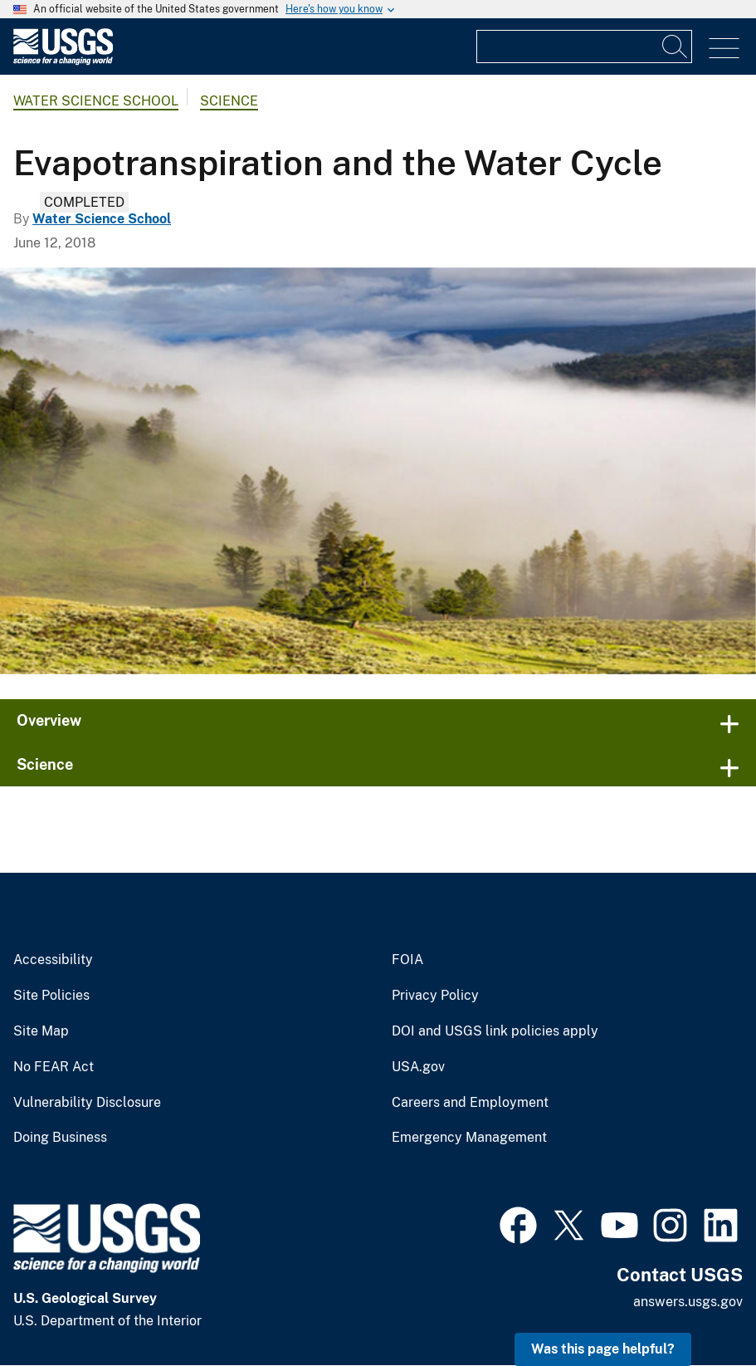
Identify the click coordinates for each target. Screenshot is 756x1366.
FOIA (407, 959)
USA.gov (418, 1067)
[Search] (675, 46)
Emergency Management (469, 1137)
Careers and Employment (470, 1102)
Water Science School (95, 101)
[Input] (584, 46)
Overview (49, 720)
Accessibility (53, 959)
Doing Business (60, 1137)
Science (229, 101)
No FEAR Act (53, 1067)
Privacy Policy (435, 995)
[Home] (63, 61)
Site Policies (51, 995)
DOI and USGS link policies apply (495, 1031)
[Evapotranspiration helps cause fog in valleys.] (378, 470)
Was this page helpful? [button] (603, 1349)
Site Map (41, 1031)
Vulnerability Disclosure (87, 1102)
